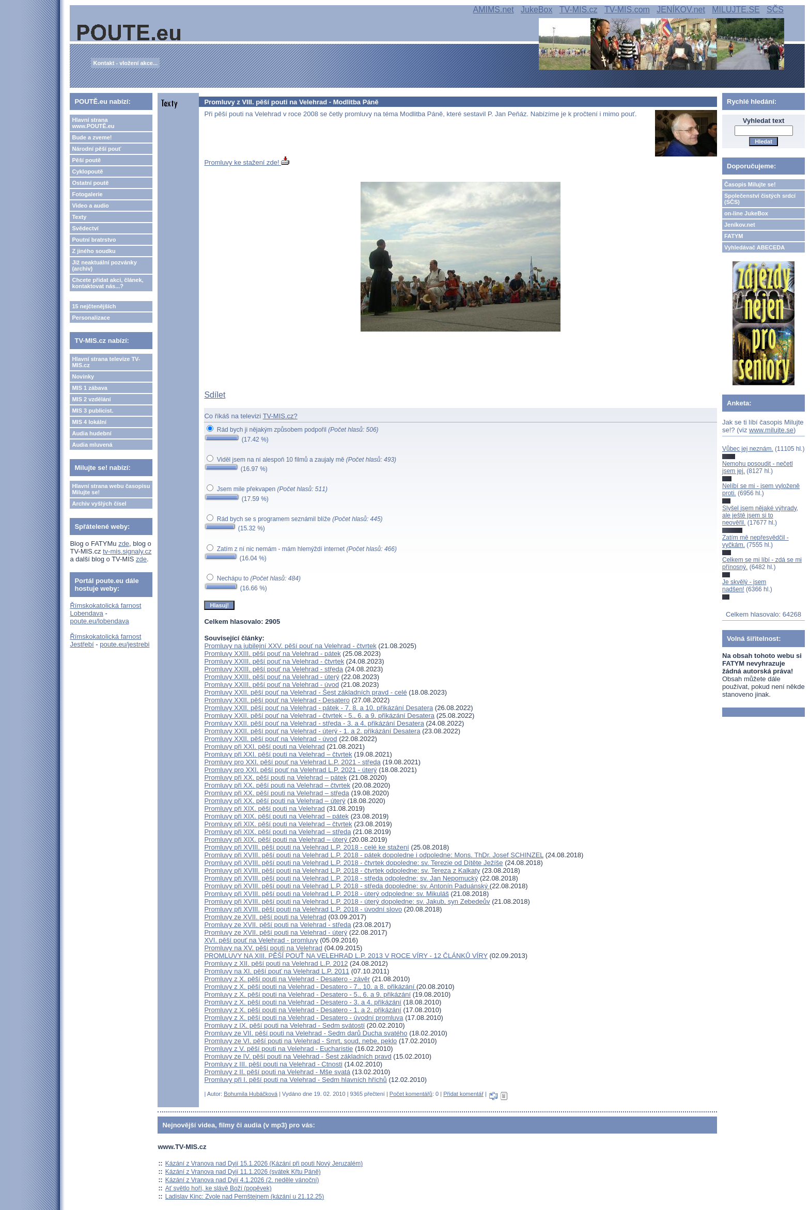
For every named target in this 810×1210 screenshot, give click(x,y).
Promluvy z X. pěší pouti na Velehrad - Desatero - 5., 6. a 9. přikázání (307, 994)
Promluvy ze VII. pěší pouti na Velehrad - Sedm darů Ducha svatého (305, 1033)
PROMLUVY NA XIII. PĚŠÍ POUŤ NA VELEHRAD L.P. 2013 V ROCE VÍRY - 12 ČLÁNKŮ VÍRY (345, 956)
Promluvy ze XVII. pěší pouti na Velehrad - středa (277, 925)
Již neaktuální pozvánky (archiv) (104, 265)
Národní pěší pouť (96, 149)
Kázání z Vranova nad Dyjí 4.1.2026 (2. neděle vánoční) (242, 1180)
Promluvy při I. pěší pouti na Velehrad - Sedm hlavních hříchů (295, 1079)
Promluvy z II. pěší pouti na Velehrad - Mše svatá (277, 1072)
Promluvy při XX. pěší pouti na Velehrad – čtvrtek (277, 785)
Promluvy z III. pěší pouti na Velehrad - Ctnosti (273, 1064)
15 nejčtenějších (94, 306)
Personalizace (91, 318)
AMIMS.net (493, 9)
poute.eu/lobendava (99, 621)
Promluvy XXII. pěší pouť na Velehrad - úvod (270, 739)
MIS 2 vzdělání (91, 399)
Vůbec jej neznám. (747, 448)
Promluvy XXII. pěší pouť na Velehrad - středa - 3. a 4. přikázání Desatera (314, 723)
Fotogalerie (87, 194)
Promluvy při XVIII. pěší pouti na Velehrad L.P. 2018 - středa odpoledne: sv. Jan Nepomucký (341, 878)
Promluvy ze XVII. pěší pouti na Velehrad (265, 917)
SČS (775, 9)
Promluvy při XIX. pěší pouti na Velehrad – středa (277, 832)
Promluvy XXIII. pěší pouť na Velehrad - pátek (272, 653)
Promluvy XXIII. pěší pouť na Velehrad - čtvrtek (274, 661)
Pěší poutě (86, 160)
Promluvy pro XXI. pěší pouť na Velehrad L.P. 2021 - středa (292, 762)
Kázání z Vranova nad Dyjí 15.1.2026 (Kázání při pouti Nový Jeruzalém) (264, 1163)
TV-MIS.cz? (280, 416)
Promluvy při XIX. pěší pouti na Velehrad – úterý (276, 839)
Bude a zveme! (92, 137)
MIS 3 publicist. (92, 410)
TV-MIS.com (627, 9)
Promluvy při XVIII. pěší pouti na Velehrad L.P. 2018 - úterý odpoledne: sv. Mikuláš (326, 894)
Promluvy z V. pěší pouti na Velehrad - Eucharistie (278, 1048)
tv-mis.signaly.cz (127, 551)
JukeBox (536, 9)
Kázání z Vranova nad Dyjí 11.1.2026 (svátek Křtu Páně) (243, 1171)
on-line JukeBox (746, 213)
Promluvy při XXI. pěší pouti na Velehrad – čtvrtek (278, 754)
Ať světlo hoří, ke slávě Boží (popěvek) (218, 1188)
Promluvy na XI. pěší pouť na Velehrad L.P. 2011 (276, 971)
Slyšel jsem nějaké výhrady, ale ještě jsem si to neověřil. (760, 516)
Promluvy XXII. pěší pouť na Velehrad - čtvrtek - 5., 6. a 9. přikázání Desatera (319, 715)
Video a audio (90, 205)
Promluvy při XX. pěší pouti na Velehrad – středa (276, 793)
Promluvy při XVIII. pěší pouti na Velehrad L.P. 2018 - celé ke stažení (306, 847)
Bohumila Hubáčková (250, 1094)
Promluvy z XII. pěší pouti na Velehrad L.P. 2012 (276, 963)
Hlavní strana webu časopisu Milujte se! (111, 489)
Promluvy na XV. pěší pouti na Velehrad (263, 948)
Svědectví (85, 228)
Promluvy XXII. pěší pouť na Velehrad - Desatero (277, 700)
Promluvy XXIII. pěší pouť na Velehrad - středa (273, 669)
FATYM (733, 236)
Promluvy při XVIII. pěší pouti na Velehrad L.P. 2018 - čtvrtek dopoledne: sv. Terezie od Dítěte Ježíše (353, 863)
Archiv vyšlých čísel (99, 503)
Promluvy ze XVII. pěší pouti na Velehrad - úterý (275, 932)
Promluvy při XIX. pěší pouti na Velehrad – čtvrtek (278, 824)
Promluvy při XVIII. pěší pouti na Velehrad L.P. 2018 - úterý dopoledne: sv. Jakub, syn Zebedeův (347, 901)
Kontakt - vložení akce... (125, 63)
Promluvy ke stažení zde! (246, 162)
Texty (79, 217)
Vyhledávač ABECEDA (754, 247)
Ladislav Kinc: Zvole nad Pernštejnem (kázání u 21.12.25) (244, 1196)
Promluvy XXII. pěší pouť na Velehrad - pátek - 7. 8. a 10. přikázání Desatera (318, 708)
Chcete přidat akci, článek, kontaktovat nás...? (107, 283)
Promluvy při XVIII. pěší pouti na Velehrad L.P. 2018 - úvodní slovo (303, 909)
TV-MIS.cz (578, 9)
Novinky (83, 376)
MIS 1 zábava (89, 388)
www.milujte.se (771, 430)
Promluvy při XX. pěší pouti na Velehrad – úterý (274, 801)
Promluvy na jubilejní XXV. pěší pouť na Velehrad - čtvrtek (290, 646)
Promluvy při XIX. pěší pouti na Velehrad (264, 808)
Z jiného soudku (93, 251)
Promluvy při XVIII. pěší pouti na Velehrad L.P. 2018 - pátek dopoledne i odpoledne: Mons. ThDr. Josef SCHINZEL (373, 855)
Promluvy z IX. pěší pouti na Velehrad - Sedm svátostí (284, 1025)
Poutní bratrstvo (94, 240)
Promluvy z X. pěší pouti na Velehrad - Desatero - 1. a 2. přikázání (302, 1010)
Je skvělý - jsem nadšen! (744, 585)
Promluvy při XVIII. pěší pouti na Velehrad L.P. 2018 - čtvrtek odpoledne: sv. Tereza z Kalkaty (342, 870)
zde (123, 543)
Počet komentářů (411, 1094)
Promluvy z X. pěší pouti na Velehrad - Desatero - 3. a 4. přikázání (302, 1002)
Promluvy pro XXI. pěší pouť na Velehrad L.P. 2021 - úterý (290, 770)
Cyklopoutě (87, 171)
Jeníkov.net (739, 225)
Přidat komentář (463, 1094)
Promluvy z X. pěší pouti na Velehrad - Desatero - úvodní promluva (303, 1018)
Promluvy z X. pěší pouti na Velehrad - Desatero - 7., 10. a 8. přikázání (310, 987)
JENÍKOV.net (681, 9)
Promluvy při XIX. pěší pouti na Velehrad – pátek (276, 816)
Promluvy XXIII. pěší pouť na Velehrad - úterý (271, 677)
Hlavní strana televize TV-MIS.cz (106, 362)
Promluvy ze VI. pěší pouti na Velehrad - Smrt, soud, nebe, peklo (300, 1041)
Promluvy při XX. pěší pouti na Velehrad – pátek (275, 777)
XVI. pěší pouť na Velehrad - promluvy (261, 940)
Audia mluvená (92, 445)
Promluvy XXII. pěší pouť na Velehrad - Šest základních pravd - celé (305, 692)
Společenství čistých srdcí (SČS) (760, 199)
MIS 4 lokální (89, 422)
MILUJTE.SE (735, 9)
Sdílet (214, 394)
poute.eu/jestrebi (124, 644)
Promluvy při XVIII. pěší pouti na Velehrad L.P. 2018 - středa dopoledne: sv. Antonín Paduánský (346, 886)
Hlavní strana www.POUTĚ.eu (93, 123)
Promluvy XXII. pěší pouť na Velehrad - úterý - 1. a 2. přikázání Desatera (312, 731)
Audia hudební (91, 433)
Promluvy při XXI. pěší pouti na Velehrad (264, 746)
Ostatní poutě (90, 183)
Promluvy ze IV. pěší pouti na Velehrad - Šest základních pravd (297, 1056)
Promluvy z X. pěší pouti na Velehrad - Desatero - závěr (287, 979)
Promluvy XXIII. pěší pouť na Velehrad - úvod (271, 684)
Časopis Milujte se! (750, 184)
